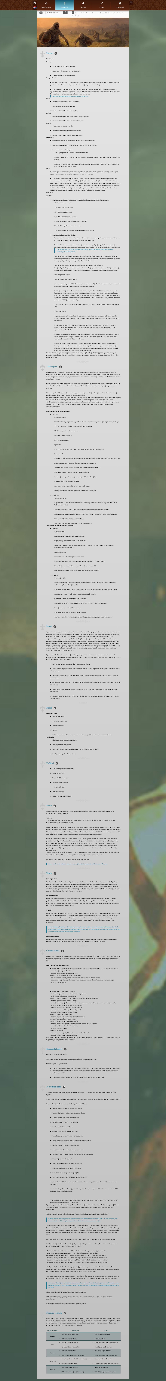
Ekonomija (64, 5)
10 (131, 3)
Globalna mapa (46, 5)
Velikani (83, 5)
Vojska (101, 5)
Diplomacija (120, 5)
